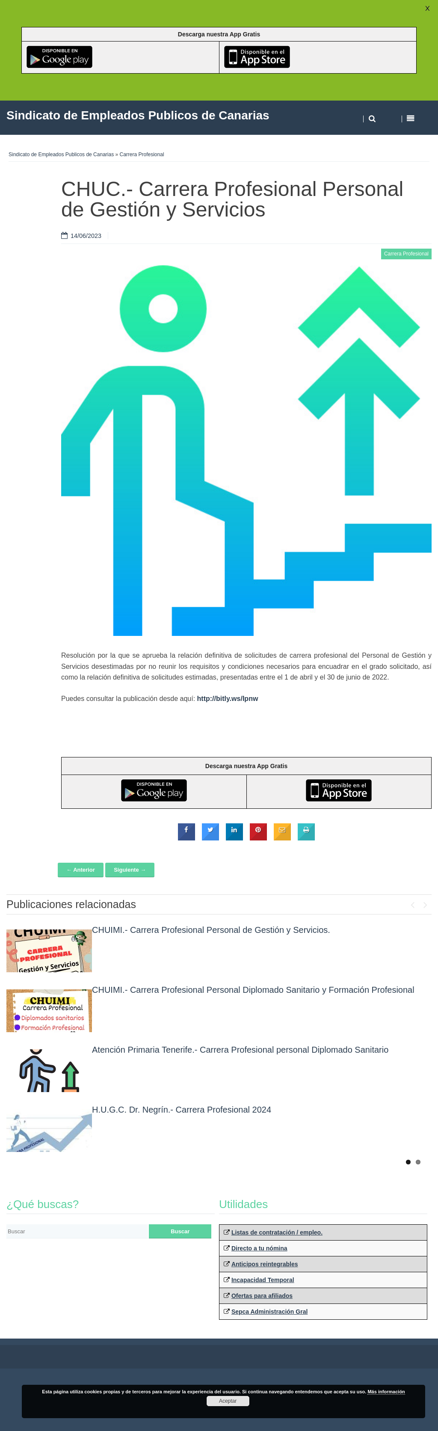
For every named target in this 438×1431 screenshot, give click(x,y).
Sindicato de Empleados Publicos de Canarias (61, 154)
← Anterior (80, 870)
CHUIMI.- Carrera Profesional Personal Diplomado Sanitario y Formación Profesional (253, 990)
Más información (386, 1391)
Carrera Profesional (142, 154)
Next (425, 903)
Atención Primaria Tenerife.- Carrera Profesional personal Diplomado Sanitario (240, 1049)
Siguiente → (130, 870)
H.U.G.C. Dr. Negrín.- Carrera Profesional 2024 (181, 1109)
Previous (412, 903)
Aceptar (228, 1401)
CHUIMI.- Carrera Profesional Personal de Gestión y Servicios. (211, 930)
